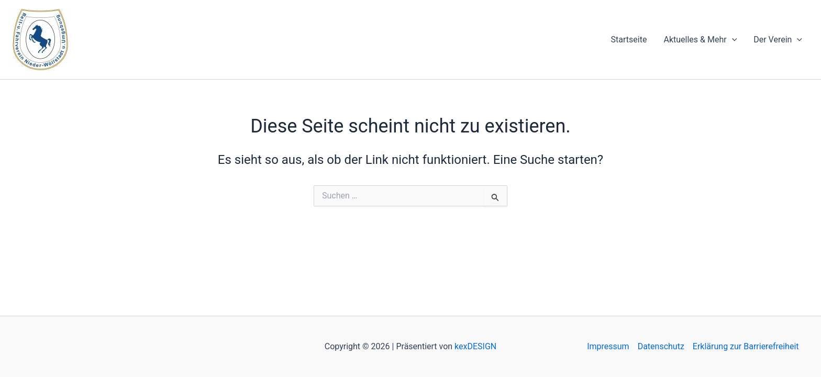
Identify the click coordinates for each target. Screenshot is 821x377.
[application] (732, 40)
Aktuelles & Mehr (700, 40)
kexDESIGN (475, 346)
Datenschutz (661, 346)
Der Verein (777, 40)
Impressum (608, 346)
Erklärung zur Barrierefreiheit (746, 346)
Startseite (629, 40)
